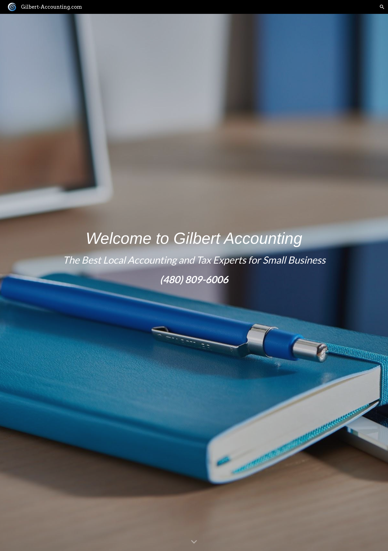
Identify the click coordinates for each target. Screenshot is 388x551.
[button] (382, 7)
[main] (194, 282)
